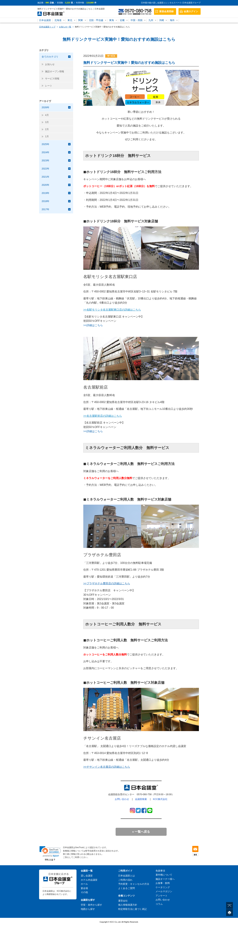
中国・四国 (136, 20)
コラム (159, 904)
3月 (47, 122)
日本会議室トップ (47, 27)
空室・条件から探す (91, 904)
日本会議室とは (126, 875)
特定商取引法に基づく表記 (132, 909)
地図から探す (88, 909)
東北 (69, 20)
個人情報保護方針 (127, 904)
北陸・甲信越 (96, 20)
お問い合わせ (122, 799)
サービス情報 (52, 78)
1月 (47, 136)
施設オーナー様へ (165, 879)
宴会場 (84, 888)
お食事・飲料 (163, 883)
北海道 (58, 20)
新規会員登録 (166, 11)
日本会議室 (45, 20)
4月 (47, 115)
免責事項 (160, 870)
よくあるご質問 (126, 888)
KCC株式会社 (160, 799)
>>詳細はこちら (93, 325)
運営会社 (123, 900)
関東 (80, 20)
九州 (150, 20)
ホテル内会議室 (89, 879)
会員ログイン (191, 11)
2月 (47, 129)
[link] (50, 851)
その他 (84, 892)
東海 (111, 20)
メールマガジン (164, 891)
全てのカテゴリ (50, 56)
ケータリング (163, 887)
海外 (172, 20)
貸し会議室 (87, 875)
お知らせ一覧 (65, 27)
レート (48, 85)
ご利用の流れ (125, 879)
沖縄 (161, 20)
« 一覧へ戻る (141, 831)
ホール (84, 884)
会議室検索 (141, 799)
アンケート (161, 895)
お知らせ (50, 64)
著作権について (164, 874)
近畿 (122, 20)
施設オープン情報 (54, 71)
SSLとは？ (50, 859)
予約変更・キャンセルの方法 (133, 884)
